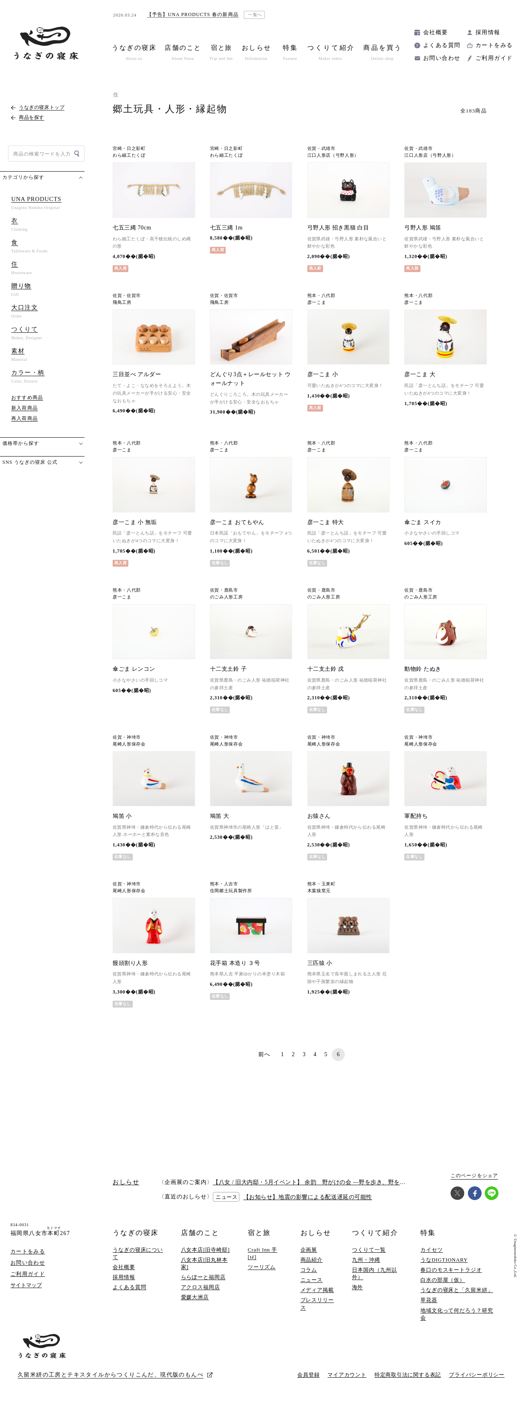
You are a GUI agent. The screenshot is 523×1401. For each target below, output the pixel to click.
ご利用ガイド (494, 58)
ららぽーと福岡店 (203, 1277)
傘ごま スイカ (422, 522)
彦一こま (316, 302)
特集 (428, 1233)
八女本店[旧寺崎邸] (205, 1250)
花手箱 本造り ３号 (235, 963)
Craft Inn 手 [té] (263, 1253)
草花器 (428, 1300)
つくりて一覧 (368, 1250)
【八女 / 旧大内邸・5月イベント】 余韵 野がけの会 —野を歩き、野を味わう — (319, 1182)
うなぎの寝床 (136, 1233)
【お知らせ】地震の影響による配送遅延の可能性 (307, 1197)
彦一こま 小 (322, 374)
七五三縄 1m (226, 228)
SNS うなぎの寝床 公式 (30, 462)
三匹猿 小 (319, 963)
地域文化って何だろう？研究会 (456, 1314)
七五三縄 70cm (132, 228)
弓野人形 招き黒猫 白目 (338, 228)
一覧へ (255, 14)
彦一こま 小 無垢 (135, 522)
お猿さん (319, 816)
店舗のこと (200, 1233)
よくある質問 (441, 45)
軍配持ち (416, 816)
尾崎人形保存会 (129, 744)
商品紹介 (312, 1260)
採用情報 (488, 32)
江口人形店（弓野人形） (333, 155)
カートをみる (494, 45)
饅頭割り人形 (130, 963)
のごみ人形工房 (226, 597)
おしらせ (316, 1233)
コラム (309, 1270)
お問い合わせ (441, 58)
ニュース (312, 1280)
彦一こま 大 (419, 374)
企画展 (309, 1250)
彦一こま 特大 (325, 522)
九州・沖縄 (366, 1260)
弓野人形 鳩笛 (422, 228)
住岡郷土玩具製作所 (231, 891)
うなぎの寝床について (138, 1253)
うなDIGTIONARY (444, 1260)
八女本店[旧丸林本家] (204, 1263)
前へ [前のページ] (264, 1054)
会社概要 (435, 32)
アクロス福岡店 (200, 1287)
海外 (357, 1287)
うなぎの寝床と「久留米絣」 (456, 1290)
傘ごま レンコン (134, 669)
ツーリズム (262, 1267)
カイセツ (431, 1250)
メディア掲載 (317, 1290)
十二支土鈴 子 (228, 669)
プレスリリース (317, 1303)
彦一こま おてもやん (237, 522)
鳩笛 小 (122, 816)
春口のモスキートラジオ (451, 1270)
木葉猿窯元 (319, 891)
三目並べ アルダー (137, 374)
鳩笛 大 (219, 816)
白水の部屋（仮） (442, 1280)
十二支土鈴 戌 (325, 669)
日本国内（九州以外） (374, 1273)
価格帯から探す (20, 443)
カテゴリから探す (23, 177)
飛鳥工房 (122, 302)
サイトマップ (26, 1285)
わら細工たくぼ (129, 155)
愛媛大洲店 (195, 1297)
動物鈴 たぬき (422, 669)
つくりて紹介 (375, 1233)
